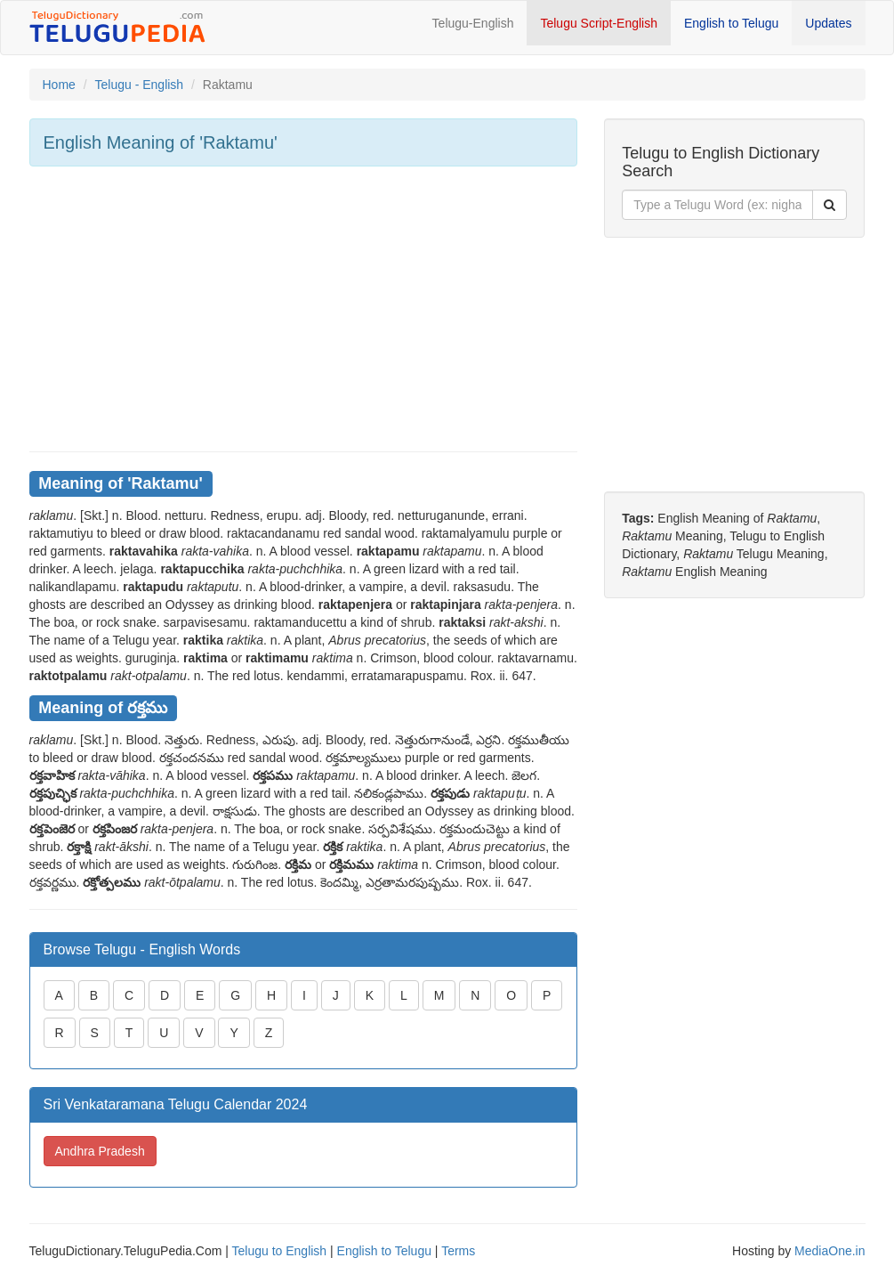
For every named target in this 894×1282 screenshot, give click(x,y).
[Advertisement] (303, 309)
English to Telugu (731, 23)
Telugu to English (279, 1251)
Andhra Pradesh (100, 1151)
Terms (458, 1251)
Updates (828, 23)
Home (59, 84)
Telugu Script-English (598, 23)
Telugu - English (139, 84)
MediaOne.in (829, 1251)
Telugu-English (473, 23)
